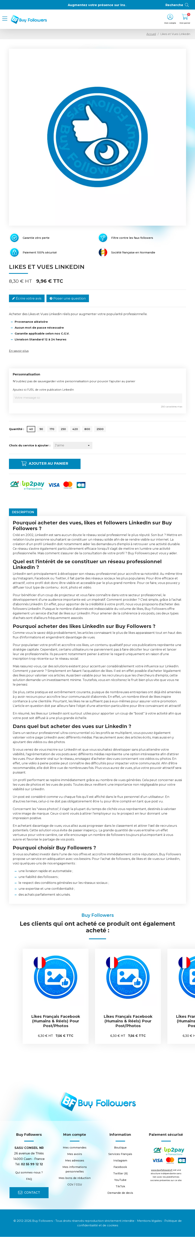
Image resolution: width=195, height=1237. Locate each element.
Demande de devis (120, 1193)
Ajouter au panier (48, 464)
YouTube (120, 1180)
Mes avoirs (74, 1154)
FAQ (29, 1179)
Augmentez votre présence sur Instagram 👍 (105, 5)
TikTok (120, 1186)
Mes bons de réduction (75, 1178)
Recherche (177, 5)
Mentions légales (149, 1221)
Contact (29, 1193)
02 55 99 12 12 (32, 1164)
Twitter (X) (120, 1173)
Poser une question (68, 298)
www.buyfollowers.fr (162, 1170)
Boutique (120, 1147)
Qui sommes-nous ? (29, 1172)
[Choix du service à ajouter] (72, 445)
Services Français (120, 1154)
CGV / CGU (74, 1184)
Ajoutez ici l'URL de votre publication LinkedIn (43, 389)
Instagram (120, 1160)
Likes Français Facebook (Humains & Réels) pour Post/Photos (56, 1021)
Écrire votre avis (27, 298)
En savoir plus (19, 351)
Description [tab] (23, 512)
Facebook (120, 1167)
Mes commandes (74, 1147)
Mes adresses (74, 1160)
